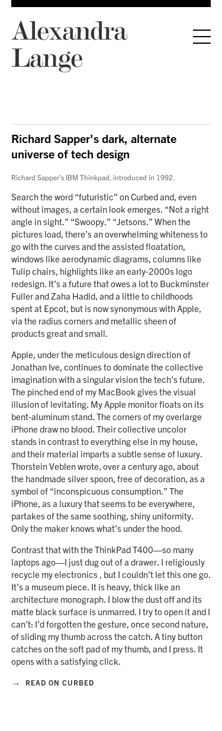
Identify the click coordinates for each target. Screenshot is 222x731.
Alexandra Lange (69, 43)
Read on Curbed (52, 682)
